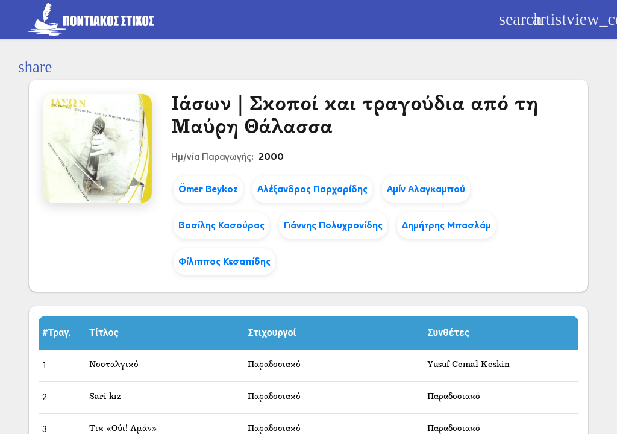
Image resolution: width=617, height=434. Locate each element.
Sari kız (105, 396)
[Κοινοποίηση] (35, 67)
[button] (62, 332)
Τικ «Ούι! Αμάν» (123, 428)
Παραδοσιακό (274, 365)
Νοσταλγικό (114, 365)
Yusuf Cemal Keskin (468, 365)
